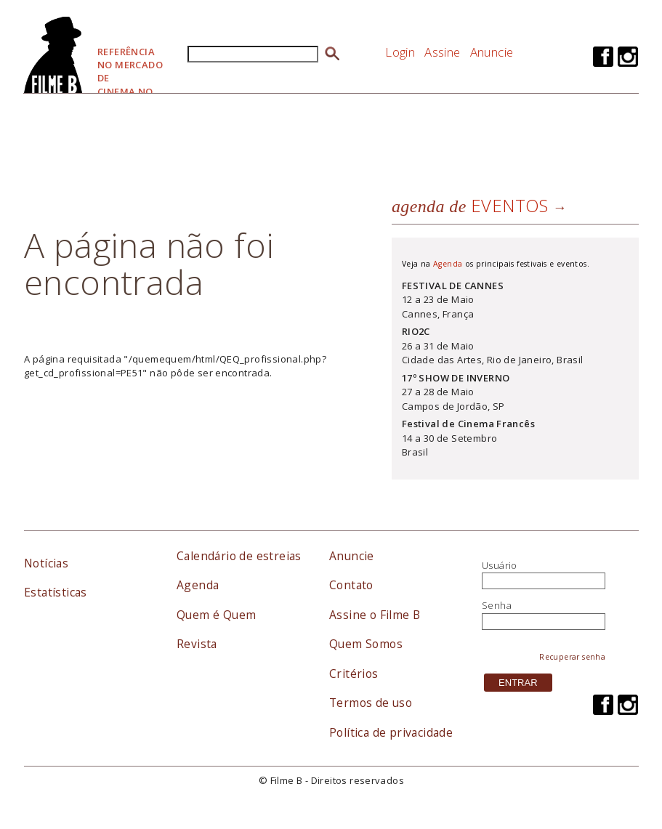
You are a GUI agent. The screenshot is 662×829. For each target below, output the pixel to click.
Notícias (46, 563)
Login (400, 52)
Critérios (354, 674)
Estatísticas (55, 592)
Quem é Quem (216, 615)
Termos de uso (370, 703)
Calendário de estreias (239, 556)
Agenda (447, 264)
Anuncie (492, 52)
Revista (197, 644)
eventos (470, 205)
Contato (351, 585)
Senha (497, 605)
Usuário (499, 565)
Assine (442, 52)
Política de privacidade (391, 732)
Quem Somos (366, 644)
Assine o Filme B (374, 615)
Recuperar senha (572, 657)
